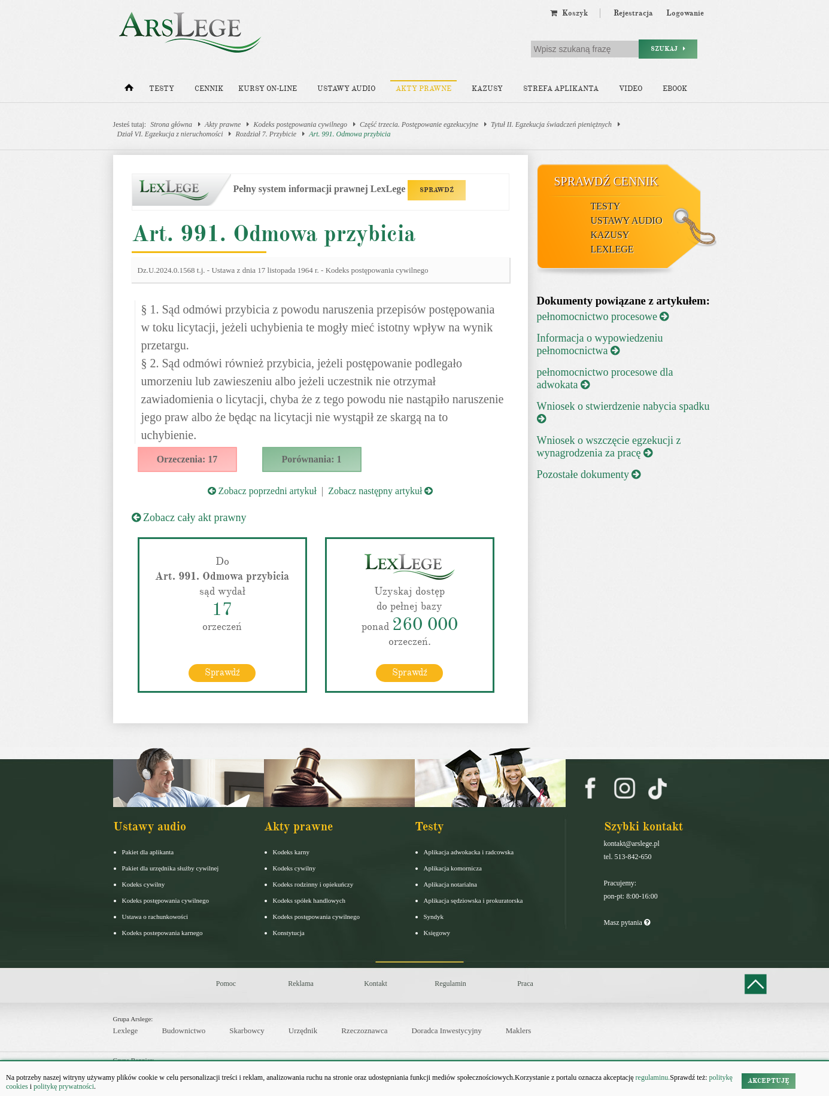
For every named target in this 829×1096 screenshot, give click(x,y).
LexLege (612, 249)
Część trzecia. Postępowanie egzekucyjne (419, 124)
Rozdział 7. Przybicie (265, 134)
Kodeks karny (291, 851)
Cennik (209, 88)
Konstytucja (289, 932)
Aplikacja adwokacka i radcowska (469, 851)
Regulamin (450, 983)
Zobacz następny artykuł (380, 491)
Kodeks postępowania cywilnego (300, 124)
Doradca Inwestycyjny (446, 1030)
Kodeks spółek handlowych (309, 899)
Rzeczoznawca (364, 1030)
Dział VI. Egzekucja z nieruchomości (170, 134)
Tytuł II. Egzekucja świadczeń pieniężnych (551, 124)
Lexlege (125, 1030)
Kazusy (487, 88)
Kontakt (375, 983)
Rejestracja (633, 13)
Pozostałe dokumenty (589, 474)
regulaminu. (652, 1077)
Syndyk (434, 916)
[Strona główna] (129, 90)
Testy (161, 88)
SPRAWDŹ (437, 190)
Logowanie (685, 13)
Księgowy (437, 932)
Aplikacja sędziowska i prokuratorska (473, 899)
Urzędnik (303, 1030)
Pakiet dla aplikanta (148, 851)
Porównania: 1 (312, 459)
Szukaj (668, 49)
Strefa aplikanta (561, 88)
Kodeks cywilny (143, 883)
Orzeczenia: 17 (187, 459)
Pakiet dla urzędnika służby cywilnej (170, 867)
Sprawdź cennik (606, 181)
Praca (525, 983)
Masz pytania (627, 922)
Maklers (519, 1030)
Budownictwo (183, 1030)
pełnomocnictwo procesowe (603, 316)
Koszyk (569, 13)
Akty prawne (423, 88)
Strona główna (171, 124)
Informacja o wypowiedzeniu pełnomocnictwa (600, 344)
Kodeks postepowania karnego (162, 932)
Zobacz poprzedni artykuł (262, 491)
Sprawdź (222, 672)
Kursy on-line (267, 88)
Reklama (301, 983)
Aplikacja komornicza (453, 867)
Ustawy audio (346, 88)
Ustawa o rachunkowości (155, 916)
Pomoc (226, 983)
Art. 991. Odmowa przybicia (349, 134)
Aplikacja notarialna (451, 883)
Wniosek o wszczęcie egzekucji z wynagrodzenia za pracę (609, 446)
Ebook (675, 88)
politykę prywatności (64, 1086)
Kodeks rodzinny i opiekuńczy (313, 883)
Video (630, 88)
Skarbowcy (247, 1030)
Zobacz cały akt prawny (189, 517)
